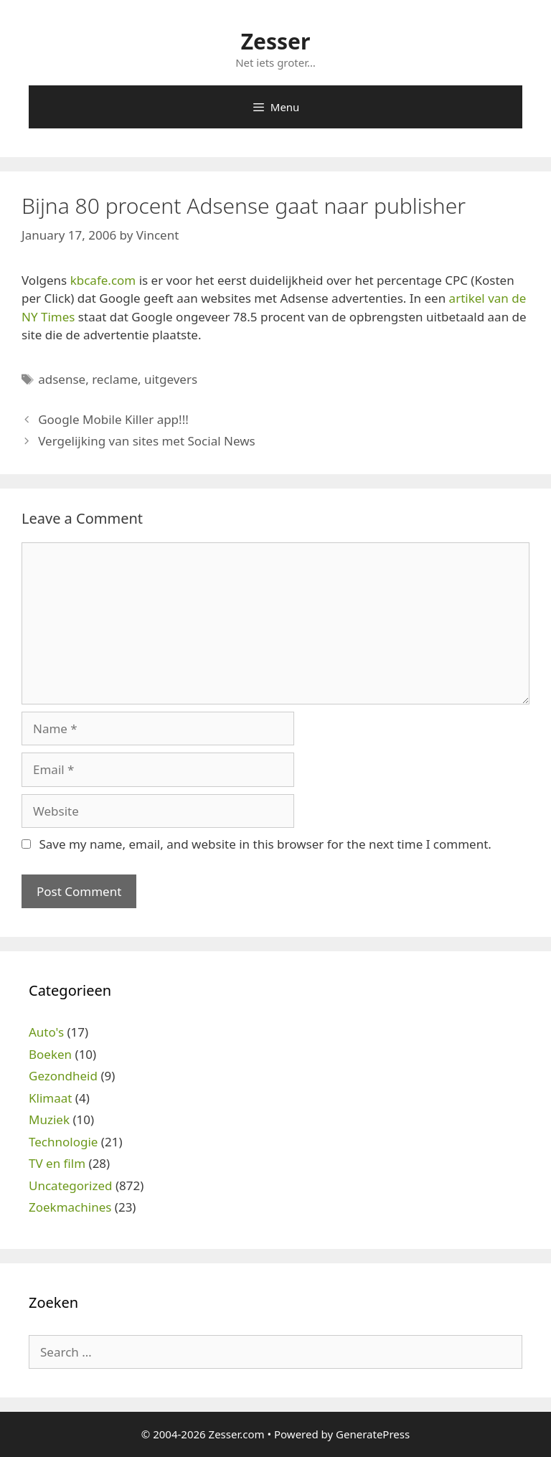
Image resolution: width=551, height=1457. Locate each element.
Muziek (49, 1119)
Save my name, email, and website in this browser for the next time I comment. (265, 844)
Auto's (46, 1032)
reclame (115, 379)
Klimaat (50, 1098)
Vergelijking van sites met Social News (146, 441)
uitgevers (170, 379)
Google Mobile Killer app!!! (113, 419)
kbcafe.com (103, 280)
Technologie (63, 1141)
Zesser (276, 41)
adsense (61, 379)
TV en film (57, 1163)
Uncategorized (71, 1185)
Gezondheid (63, 1075)
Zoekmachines (70, 1207)
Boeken (50, 1054)
